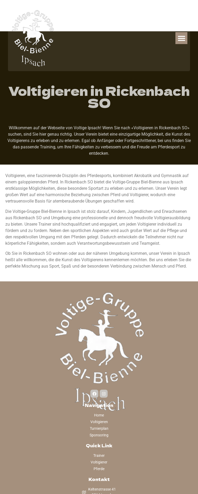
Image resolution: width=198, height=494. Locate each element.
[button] (181, 38)
